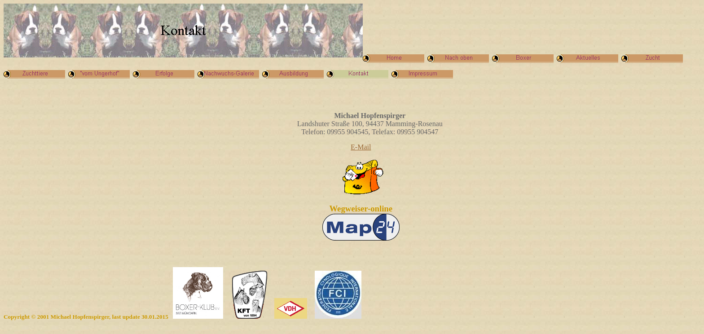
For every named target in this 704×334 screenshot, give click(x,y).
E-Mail (361, 147)
